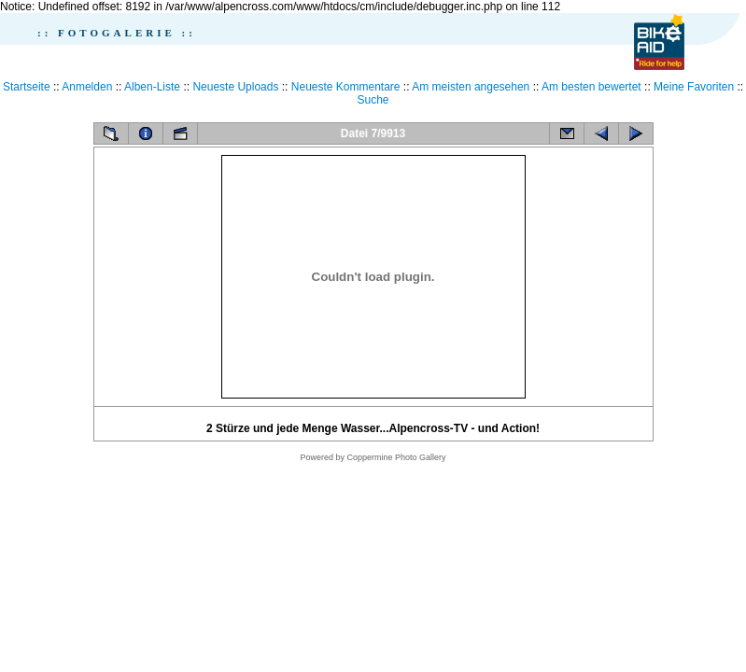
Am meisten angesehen (470, 86)
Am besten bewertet (591, 86)
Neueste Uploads (235, 86)
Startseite (26, 86)
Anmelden (87, 86)
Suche (372, 99)
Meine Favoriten (694, 86)
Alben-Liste (152, 86)
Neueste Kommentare (346, 86)
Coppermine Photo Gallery (395, 457)
